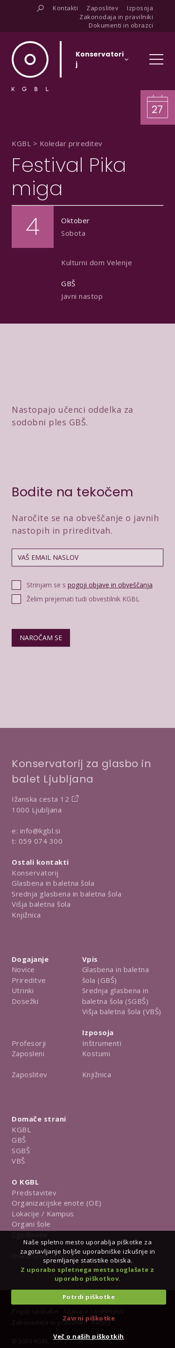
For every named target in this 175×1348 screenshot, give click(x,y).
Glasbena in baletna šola (53, 883)
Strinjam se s (90, 584)
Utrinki (23, 990)
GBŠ (19, 1139)
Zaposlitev (30, 1074)
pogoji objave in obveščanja (110, 584)
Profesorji (29, 1043)
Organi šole (31, 1223)
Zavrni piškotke (89, 1318)
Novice (23, 969)
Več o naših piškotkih (88, 1336)
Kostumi (96, 1053)
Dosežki (25, 1001)
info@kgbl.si (40, 830)
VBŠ (18, 1160)
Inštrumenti (102, 1043)
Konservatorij (35, 872)
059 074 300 (41, 841)
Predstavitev (34, 1192)
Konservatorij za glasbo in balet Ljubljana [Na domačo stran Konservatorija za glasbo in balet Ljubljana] (81, 771)
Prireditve (29, 980)
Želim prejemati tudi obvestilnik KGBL (83, 598)
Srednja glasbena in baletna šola (66, 893)
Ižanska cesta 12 (40, 799)
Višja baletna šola (41, 904)
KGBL (21, 1129)
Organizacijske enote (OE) (57, 1202)
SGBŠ (21, 1150)
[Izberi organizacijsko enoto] (100, 62)
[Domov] (30, 66)
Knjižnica (26, 914)
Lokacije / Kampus (43, 1213)
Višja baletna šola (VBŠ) (121, 1011)
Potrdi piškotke (89, 1296)
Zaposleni (28, 1053)
